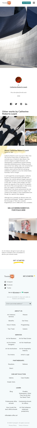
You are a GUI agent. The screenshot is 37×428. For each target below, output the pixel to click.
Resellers (11, 364)
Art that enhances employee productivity (25, 409)
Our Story (25, 321)
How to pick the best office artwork (11, 408)
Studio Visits (11, 382)
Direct (11, 368)
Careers (25, 329)
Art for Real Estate (25, 338)
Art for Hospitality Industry (25, 350)
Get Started (26, 3)
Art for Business (11, 338)
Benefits (11, 321)
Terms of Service (23, 425)
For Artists (11, 355)
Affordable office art (11, 415)
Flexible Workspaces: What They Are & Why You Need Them (25, 394)
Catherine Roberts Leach (18, 87)
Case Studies (25, 378)
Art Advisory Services (11, 316)
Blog (11, 391)
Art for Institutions (11, 349)
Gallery (11, 378)
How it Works (11, 325)
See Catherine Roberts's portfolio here (18, 209)
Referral (25, 364)
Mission (25, 315)
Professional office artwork (11, 402)
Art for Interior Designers (11, 343)
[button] (34, 2)
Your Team (11, 329)
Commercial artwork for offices (25, 402)
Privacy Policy (13, 425)
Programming (25, 325)
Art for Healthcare (25, 343)
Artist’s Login (25, 355)
